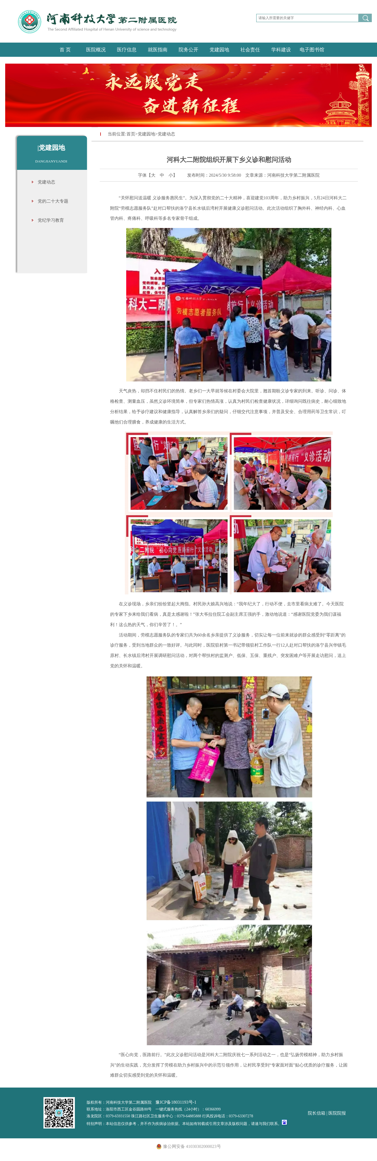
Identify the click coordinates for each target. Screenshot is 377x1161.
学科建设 (281, 49)
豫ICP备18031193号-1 (175, 1102)
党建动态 (46, 182)
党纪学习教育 (51, 220)
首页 (130, 134)
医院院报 (337, 1113)
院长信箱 (316, 1113)
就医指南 (157, 49)
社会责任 (250, 49)
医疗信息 (127, 49)
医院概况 (96, 49)
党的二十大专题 (53, 201)
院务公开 (188, 49)
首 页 (65, 49)
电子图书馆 (312, 49)
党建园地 (219, 49)
